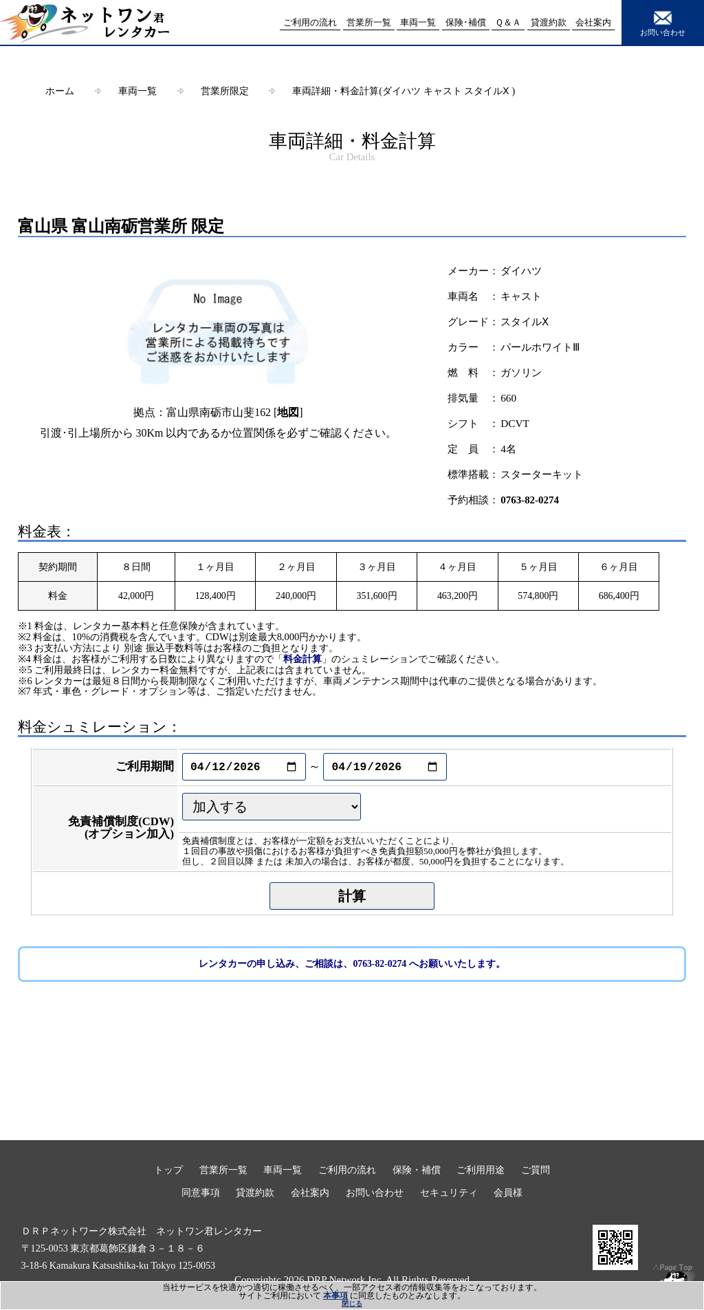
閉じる (352, 1303)
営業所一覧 (223, 1169)
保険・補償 (417, 1169)
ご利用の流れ (347, 1169)
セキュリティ (449, 1192)
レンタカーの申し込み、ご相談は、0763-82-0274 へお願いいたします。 (352, 964)
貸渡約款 (255, 1192)
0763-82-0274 (529, 499)
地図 (288, 412)
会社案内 (310, 1192)
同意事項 (201, 1192)
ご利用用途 (480, 1169)
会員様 (508, 1192)
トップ (168, 1169)
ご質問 (535, 1169)
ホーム (59, 90)
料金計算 (302, 658)
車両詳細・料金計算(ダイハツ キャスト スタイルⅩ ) (403, 90)
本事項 (335, 1295)
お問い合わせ (662, 22)
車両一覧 (137, 90)
